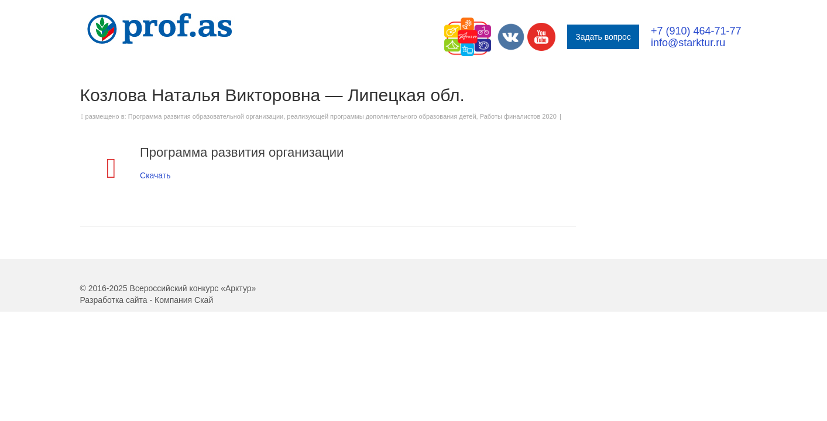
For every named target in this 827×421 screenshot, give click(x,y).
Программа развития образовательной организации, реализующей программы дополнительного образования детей (302, 151)
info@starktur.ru (688, 43)
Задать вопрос (603, 37)
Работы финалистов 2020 (518, 151)
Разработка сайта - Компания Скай (147, 335)
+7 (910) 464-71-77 (696, 31)
